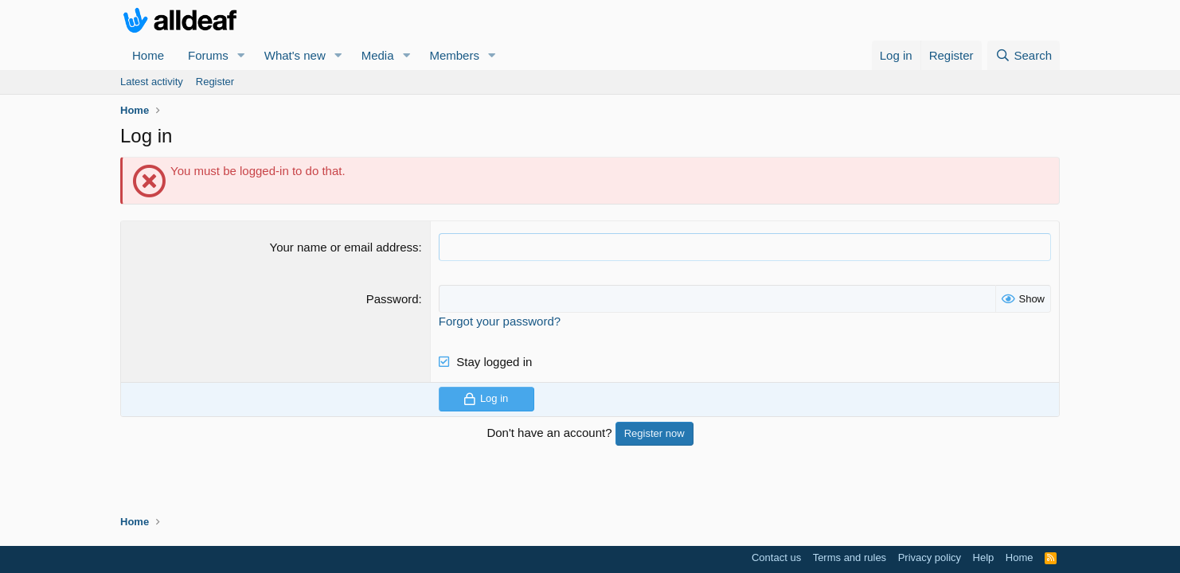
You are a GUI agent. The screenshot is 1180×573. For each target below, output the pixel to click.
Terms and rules (849, 557)
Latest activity (151, 82)
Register (215, 82)
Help (983, 557)
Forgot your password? (500, 321)
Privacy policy (929, 557)
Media (377, 55)
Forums (208, 55)
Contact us (776, 557)
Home (148, 55)
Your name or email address (344, 247)
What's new (295, 55)
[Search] (1023, 55)
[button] (241, 55)
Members (454, 55)
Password (392, 299)
